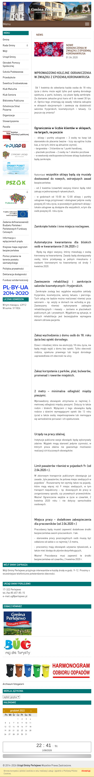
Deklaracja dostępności (15, 274)
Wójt (5, 51)
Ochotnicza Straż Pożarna (11, 108)
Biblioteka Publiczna (13, 100)
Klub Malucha (10, 89)
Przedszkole (9, 77)
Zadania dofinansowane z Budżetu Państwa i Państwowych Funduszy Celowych (15, 227)
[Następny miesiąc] (31, 710)
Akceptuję (85, 771)
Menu (7, 24)
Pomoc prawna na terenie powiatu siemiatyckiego (12, 259)
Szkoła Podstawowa (13, 71)
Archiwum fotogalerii (13, 684)
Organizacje (9, 115)
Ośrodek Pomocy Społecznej (11, 64)
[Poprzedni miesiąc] (4, 710)
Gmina (6, 39)
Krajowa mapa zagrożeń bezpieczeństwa (15, 249)
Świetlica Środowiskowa (15, 83)
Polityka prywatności (13, 268)
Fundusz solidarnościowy (15, 280)
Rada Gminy (9, 45)
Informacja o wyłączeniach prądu (13, 240)
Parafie (6, 126)
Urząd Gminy (9, 57)
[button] (27, 46)
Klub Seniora (9, 94)
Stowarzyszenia (11, 121)
